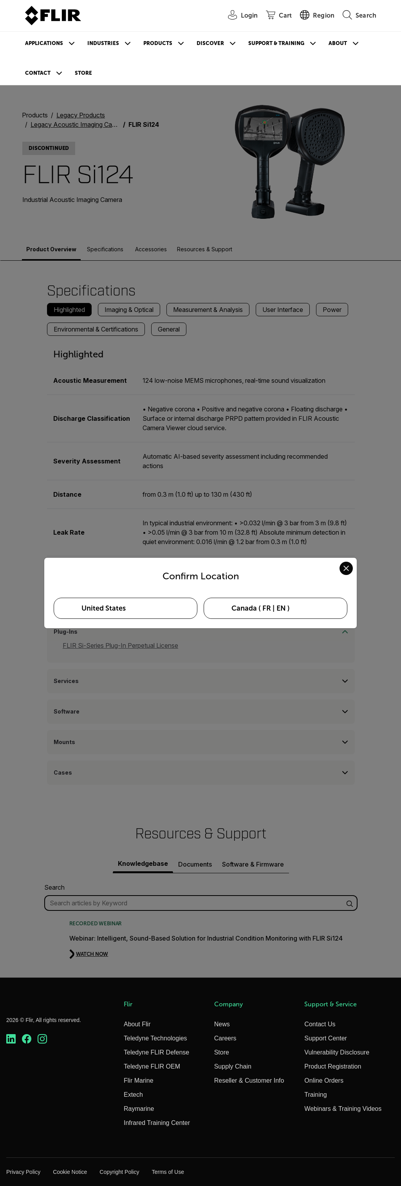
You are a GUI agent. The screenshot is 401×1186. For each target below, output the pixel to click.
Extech (133, 1094)
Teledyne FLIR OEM (152, 1066)
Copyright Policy (119, 1172)
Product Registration (332, 1066)
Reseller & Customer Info (249, 1080)
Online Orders (323, 1080)
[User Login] (239, 16)
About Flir (137, 1024)
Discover (210, 43)
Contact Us (319, 1024)
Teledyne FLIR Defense (156, 1052)
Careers (225, 1038)
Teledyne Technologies (155, 1038)
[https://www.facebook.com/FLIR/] (26, 1039)
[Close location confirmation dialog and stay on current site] (346, 568)
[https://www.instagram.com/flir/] (42, 1039)
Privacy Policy (23, 1172)
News (222, 1024)
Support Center (325, 1038)
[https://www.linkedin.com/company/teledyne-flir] (11, 1039)
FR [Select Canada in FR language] (266, 608)
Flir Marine (139, 1080)
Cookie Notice (70, 1172)
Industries (103, 43)
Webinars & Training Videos (342, 1108)
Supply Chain (232, 1066)
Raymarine (139, 1108)
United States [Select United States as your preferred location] (103, 608)
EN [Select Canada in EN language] (281, 608)
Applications (44, 43)
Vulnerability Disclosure (336, 1052)
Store (83, 73)
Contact (38, 73)
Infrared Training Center (157, 1122)
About (338, 43)
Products (157, 43)
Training (315, 1094)
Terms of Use (168, 1172)
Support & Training (276, 43)
